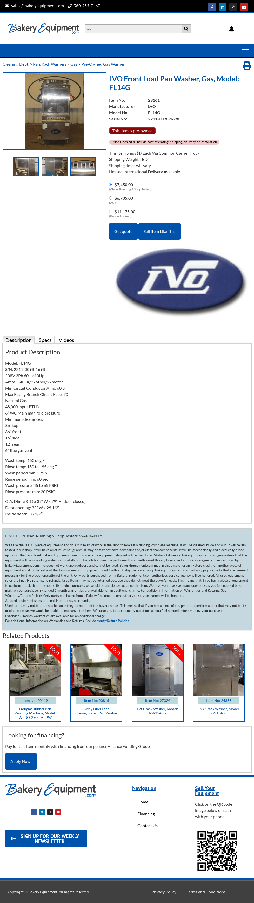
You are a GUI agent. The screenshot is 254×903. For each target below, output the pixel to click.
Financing (146, 813)
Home (142, 801)
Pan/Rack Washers (49, 63)
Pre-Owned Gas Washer (103, 63)
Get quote (123, 231)
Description (18, 340)
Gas (73, 63)
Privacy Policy (163, 891)
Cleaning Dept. (16, 63)
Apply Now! (21, 761)
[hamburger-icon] (245, 50)
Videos (66, 340)
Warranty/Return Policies (110, 621)
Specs (45, 340)
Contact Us (147, 825)
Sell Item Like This (159, 231)
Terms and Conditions (206, 891)
